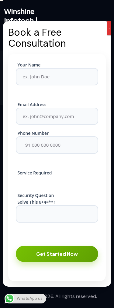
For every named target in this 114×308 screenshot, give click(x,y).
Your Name (28, 65)
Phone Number (33, 133)
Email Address (31, 104)
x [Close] (109, 28)
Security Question (35, 195)
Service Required (34, 173)
